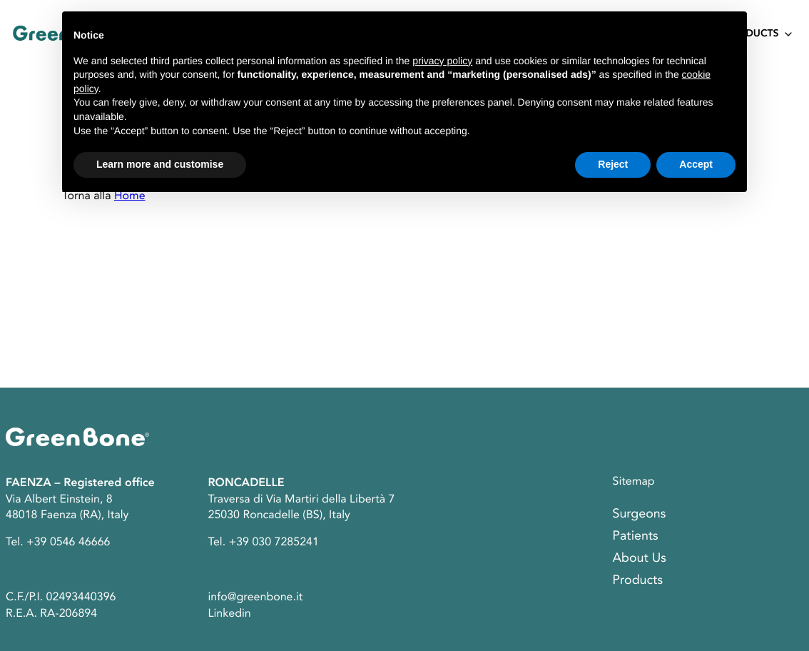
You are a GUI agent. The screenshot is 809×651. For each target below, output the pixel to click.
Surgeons (639, 514)
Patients (635, 536)
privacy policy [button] (442, 60)
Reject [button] (613, 164)
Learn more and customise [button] (159, 164)
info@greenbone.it (255, 597)
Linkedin (229, 613)
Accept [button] (696, 164)
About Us (639, 558)
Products (751, 34)
